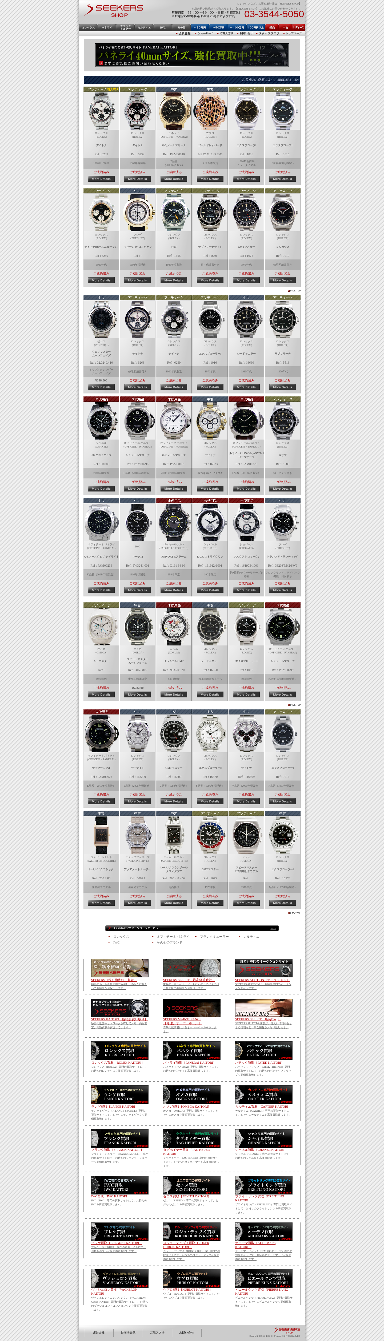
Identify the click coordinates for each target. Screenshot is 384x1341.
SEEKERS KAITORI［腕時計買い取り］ (119, 1019)
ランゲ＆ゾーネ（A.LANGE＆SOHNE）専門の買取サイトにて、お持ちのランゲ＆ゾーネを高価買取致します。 (119, 1114)
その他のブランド (169, 942)
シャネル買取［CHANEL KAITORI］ (261, 1150)
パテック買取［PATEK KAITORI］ (259, 1062)
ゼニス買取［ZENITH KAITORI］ (187, 1196)
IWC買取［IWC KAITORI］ (110, 1196)
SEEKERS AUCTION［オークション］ (262, 980)
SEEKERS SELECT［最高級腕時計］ (189, 980)
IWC (116, 942)
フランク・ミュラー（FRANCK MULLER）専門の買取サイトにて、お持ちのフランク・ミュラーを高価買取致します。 (119, 1157)
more (273, 928)
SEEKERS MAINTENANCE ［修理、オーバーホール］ (182, 1021)
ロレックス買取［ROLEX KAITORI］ (118, 1062)
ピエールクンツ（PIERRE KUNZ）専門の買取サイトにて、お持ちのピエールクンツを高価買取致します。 (264, 1301)
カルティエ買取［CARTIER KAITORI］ (263, 1106)
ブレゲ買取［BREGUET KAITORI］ (116, 1243)
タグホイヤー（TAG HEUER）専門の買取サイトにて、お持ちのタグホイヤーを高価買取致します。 (191, 1161)
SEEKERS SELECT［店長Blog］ (258, 1019)
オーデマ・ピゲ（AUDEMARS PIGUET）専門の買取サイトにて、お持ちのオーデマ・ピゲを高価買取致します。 (263, 1255)
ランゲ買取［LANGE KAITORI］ (114, 1106)
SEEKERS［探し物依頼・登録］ (114, 980)
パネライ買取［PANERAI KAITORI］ (189, 1062)
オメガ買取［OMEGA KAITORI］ (187, 1106)
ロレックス (121, 936)
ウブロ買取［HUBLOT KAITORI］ (188, 1289)
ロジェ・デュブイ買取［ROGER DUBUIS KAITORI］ (186, 1245)
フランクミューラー (214, 936)
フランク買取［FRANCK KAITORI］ (117, 1150)
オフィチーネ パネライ (173, 936)
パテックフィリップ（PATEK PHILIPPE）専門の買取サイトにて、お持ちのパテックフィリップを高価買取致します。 (263, 1070)
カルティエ (251, 936)
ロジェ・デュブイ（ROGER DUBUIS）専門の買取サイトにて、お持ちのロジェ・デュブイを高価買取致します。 (191, 1255)
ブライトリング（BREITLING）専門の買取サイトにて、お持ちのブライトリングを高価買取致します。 (263, 1208)
